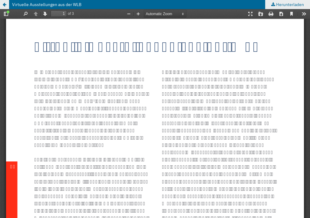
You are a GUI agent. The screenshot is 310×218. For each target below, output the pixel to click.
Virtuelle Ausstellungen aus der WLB (46, 4)
